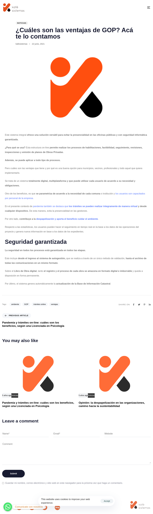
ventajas (54, 304)
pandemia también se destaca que (85, 206)
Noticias (21, 23)
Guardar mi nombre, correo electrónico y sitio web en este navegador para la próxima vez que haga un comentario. (64, 483)
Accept (107, 501)
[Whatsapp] (7, 506)
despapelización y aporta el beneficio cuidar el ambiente (67, 219)
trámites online (40, 304)
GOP (26, 304)
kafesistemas (22, 44)
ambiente (15, 304)
